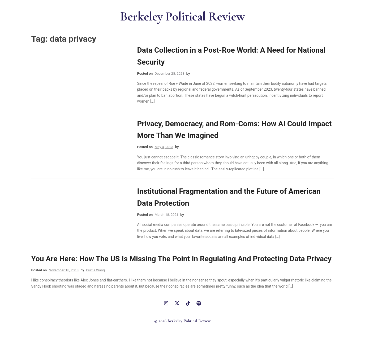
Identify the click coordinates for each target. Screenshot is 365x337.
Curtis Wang (95, 270)
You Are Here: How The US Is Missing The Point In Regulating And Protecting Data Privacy (181, 258)
